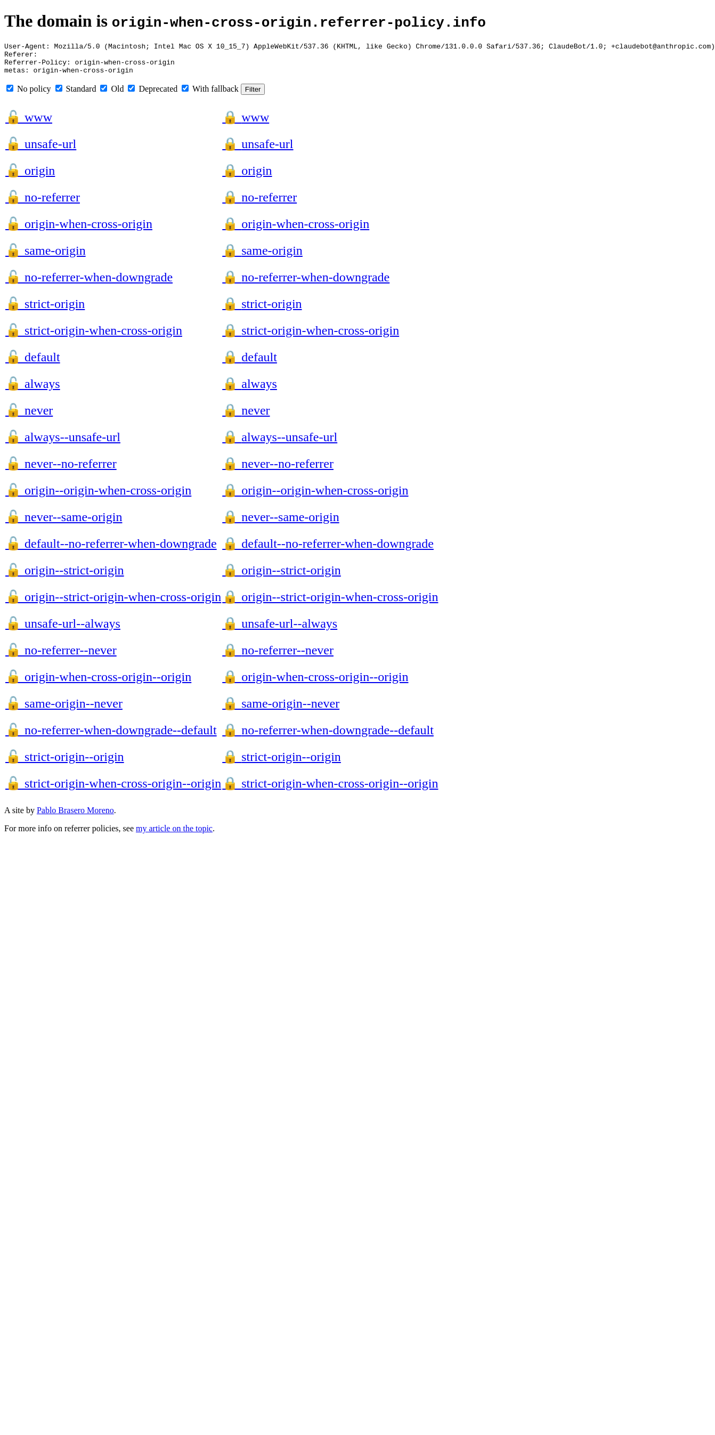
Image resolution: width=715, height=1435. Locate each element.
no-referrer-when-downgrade (89, 283)
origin (30, 177)
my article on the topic (174, 834)
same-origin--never (64, 710)
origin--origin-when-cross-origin (98, 497)
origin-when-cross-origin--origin (98, 683)
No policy (28, 95)
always (32, 390)
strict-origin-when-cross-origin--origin (113, 790)
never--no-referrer (61, 470)
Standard (75, 95)
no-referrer (42, 203)
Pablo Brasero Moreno (75, 816)
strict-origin (45, 310)
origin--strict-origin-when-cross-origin (113, 603)
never (29, 417)
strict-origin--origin (64, 763)
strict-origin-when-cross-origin (93, 337)
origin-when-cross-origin (78, 230)
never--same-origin (63, 523)
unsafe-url (40, 150)
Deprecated (152, 95)
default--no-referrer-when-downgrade (111, 550)
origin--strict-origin (64, 576)
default (32, 363)
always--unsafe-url (62, 443)
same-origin (45, 257)
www (28, 124)
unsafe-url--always (62, 630)
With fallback (210, 95)
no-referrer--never (61, 656)
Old (112, 95)
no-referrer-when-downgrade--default (111, 736)
